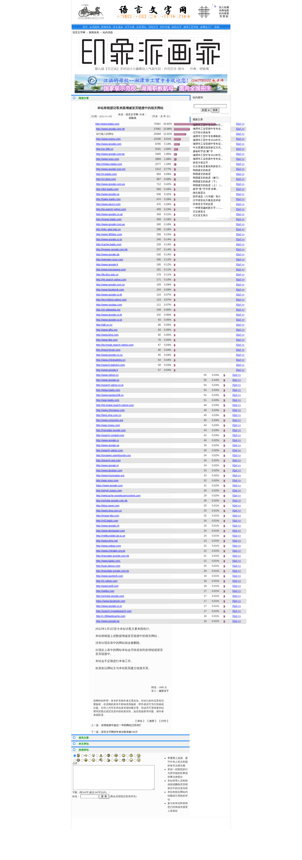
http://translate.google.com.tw (112, 570)
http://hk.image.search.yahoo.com (115, 405)
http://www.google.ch (107, 525)
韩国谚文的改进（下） (205, 181)
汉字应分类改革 (202, 132)
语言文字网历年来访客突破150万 (119, 731)
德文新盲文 (199, 192)
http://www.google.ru (107, 440)
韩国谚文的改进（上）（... (208, 185)
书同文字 (153, 27)
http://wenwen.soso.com (109, 259)
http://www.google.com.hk (110, 128)
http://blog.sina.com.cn (108, 415)
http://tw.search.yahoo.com (111, 209)
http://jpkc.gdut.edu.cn (108, 229)
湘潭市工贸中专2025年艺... (208, 124)
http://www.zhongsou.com (110, 410)
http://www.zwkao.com (108, 545)
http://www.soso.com (107, 159)
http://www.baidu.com (107, 123)
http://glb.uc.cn (104, 324)
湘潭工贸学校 (190, 27)
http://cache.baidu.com (108, 244)
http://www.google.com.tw (110, 154)
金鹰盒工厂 (206, 27)
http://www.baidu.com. (108, 560)
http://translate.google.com (111, 430)
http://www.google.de (107, 254)
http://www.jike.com (107, 339)
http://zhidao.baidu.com (109, 164)
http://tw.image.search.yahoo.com (115, 344)
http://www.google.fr (107, 264)
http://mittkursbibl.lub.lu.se (110, 535)
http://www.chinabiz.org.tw (110, 550)
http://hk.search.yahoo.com (111, 279)
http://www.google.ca (107, 194)
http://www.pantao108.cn (110, 395)
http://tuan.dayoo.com (108, 565)
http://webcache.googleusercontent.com (118, 495)
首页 (85, 27)
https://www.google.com (109, 485)
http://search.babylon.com (110, 365)
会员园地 (94, 27)
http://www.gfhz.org (106, 329)
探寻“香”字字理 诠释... (205, 189)
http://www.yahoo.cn (107, 375)
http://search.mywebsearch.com (113, 611)
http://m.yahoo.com (106, 581)
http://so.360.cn (104, 149)
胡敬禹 (132, 118)
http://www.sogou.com (108, 139)
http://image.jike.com (107, 515)
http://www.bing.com (107, 334)
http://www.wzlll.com (107, 586)
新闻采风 (106, 27)
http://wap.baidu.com (107, 400)
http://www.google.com (108, 144)
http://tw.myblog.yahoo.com (111, 299)
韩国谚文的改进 (202, 170)
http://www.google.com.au (110, 224)
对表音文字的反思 (203, 204)
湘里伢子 (164, 690)
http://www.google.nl (107, 465)
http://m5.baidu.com (107, 520)
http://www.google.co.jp (109, 239)
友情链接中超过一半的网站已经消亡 (121, 725)
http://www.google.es (107, 380)
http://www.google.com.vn (110, 284)
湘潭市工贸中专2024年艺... (208, 140)
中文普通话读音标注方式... (208, 147)
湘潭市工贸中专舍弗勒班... (208, 136)
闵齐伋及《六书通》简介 (207, 196)
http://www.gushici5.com (109, 576)
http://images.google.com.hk (112, 249)
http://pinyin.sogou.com (109, 490)
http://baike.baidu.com (108, 199)
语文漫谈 (118, 27)
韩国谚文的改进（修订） (207, 177)
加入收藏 (224, 7)
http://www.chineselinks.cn (110, 360)
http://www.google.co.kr (109, 314)
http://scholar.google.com (110, 596)
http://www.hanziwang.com (111, 269)
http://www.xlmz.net (107, 540)
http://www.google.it (107, 370)
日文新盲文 (199, 211)
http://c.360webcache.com (110, 616)
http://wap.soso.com (107, 480)
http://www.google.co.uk (109, 214)
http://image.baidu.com (108, 219)
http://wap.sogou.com (108, 425)
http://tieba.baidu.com (108, 390)
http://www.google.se (107, 445)
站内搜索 (224, 13)
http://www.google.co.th (109, 294)
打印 (163, 721)
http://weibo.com (105, 591)
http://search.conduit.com (110, 435)
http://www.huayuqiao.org (110, 475)
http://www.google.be (107, 621)
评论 (139, 721)
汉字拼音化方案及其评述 (207, 200)
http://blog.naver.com (107, 505)
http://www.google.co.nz (109, 355)
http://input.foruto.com (108, 349)
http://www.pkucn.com (108, 204)
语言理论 (141, 27)
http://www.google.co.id (109, 319)
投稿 (216, 27)
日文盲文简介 (200, 215)
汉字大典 (130, 27)
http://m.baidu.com (106, 174)
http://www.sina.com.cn (109, 510)
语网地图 (224, 10)
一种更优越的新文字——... (208, 207)
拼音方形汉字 (200, 162)
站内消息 (108, 32)
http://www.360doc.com (109, 234)
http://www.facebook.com (110, 289)
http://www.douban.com (109, 470)
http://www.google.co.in (109, 606)
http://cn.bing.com (106, 179)
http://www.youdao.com (109, 304)
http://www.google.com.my (110, 169)
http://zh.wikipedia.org (108, 309)
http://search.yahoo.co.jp (110, 385)
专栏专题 (165, 27)
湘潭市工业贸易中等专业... (208, 128)
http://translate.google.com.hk (112, 555)
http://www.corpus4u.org (109, 420)
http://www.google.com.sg (110, 184)
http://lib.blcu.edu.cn (107, 274)
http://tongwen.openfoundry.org (113, 455)
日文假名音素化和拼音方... (208, 166)
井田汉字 (177, 27)
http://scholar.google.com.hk (111, 500)
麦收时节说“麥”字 (203, 151)
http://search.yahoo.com (109, 450)
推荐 (151, 721)
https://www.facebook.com (110, 601)
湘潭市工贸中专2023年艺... (208, 155)
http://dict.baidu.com (107, 189)
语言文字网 (79, 32)
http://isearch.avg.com (108, 460)
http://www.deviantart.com (110, 530)
